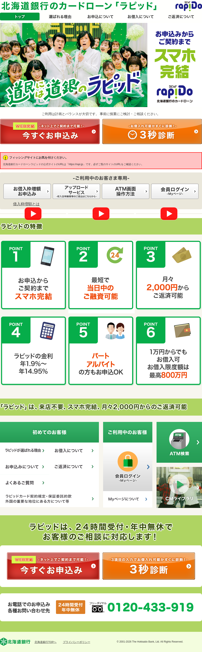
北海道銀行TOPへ (46, 642)
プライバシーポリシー (76, 642)
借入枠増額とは (26, 204)
